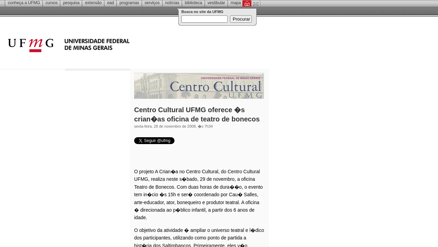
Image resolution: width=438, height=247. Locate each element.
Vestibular (216, 2)
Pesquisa (71, 2)
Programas (129, 2)
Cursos (51, 2)
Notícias (172, 2)
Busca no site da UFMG (202, 12)
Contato (255, 3)
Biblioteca (193, 2)
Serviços (152, 2)
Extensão (93, 2)
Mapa (236, 2)
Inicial (247, 3)
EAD (110, 2)
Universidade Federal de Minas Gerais (108, 46)
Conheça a (24, 2)
